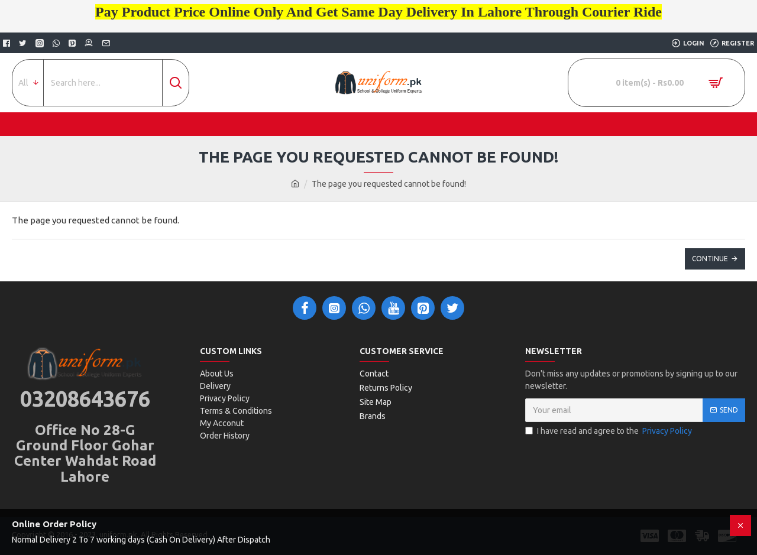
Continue (710, 258)
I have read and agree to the (609, 431)
